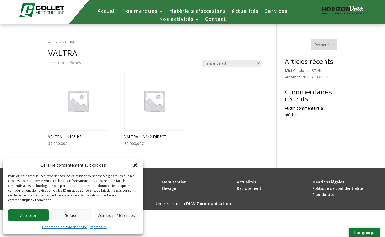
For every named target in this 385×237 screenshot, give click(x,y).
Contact (215, 20)
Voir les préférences (116, 215)
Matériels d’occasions (197, 12)
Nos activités (176, 20)
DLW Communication (208, 204)
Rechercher (324, 44)
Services (276, 12)
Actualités (245, 12)
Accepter (28, 215)
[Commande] (231, 63)
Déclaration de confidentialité (64, 227)
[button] (135, 165)
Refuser (71, 215)
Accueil (107, 12)
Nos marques (140, 12)
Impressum (98, 227)
